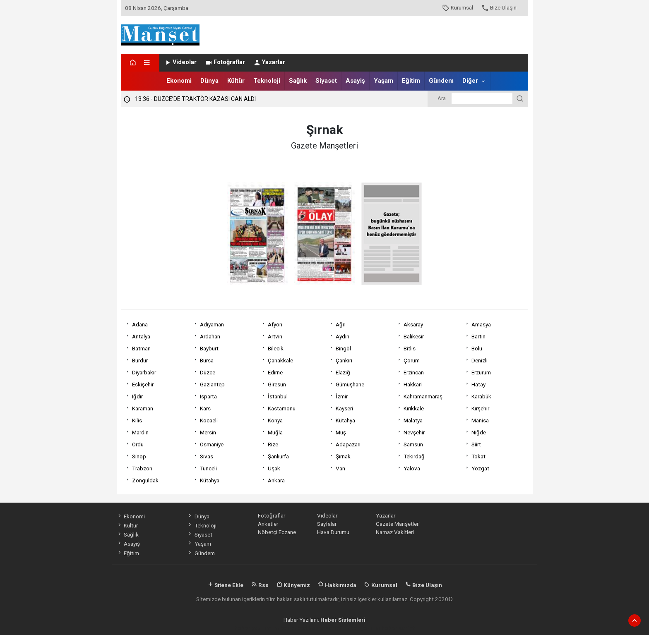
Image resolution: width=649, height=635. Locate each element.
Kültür (236, 80)
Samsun (413, 444)
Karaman (142, 408)
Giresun (277, 384)
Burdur (140, 360)
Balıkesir (414, 336)
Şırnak (343, 456)
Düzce (207, 372)
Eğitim (411, 80)
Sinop (139, 456)
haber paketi (290, 628)
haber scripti (325, 628)
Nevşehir (414, 432)
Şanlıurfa (278, 456)
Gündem (441, 80)
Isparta (208, 396)
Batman (141, 348)
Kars (205, 408)
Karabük (481, 396)
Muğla (275, 432)
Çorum (412, 360)
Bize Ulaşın (499, 7)
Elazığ (343, 372)
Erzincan (414, 372)
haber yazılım (362, 628)
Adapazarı (348, 444)
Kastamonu (282, 408)
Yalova (412, 468)
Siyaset (326, 80)
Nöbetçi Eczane (277, 532)
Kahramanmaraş (423, 396)
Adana (140, 324)
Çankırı (344, 360)
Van (340, 468)
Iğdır (137, 396)
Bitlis (410, 348)
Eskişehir (143, 384)
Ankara (276, 480)
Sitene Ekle (225, 585)
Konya (275, 420)
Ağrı (341, 324)
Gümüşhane (350, 384)
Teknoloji (266, 80)
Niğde (478, 432)
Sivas (206, 456)
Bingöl (343, 348)
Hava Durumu (333, 532)
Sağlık (298, 80)
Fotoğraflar (225, 62)
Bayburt (209, 348)
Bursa (207, 360)
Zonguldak (145, 480)
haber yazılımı (254, 628)
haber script (398, 628)
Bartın (478, 336)
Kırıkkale (414, 408)
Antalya (141, 336)
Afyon (275, 324)
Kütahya (345, 420)
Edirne (275, 372)
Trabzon (142, 468)
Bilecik (276, 348)
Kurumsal (457, 7)
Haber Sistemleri (342, 619)
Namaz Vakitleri (395, 532)
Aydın (342, 336)
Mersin (208, 432)
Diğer (470, 80)
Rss (260, 585)
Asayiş (355, 80)
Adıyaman (212, 324)
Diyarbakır (144, 372)
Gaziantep (212, 384)
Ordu (138, 444)
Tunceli (208, 468)
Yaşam (383, 80)
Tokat (478, 456)
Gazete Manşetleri (398, 523)
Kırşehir (480, 408)
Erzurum (481, 372)
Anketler (268, 523)
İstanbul (278, 396)
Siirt (476, 444)
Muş (341, 432)
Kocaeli (209, 420)
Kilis (137, 420)
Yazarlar (269, 62)
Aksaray (413, 324)
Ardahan (210, 336)
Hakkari (413, 384)
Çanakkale (280, 360)
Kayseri (344, 408)
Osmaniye (212, 444)
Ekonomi (179, 80)
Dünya (209, 80)
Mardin (140, 432)
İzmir (342, 396)
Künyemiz (293, 585)
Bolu (476, 348)
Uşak (274, 468)
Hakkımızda (337, 585)
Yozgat (480, 468)
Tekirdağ (414, 456)
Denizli (479, 360)
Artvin (275, 336)
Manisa (480, 420)
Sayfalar (327, 523)
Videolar (180, 62)
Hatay (478, 384)
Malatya (413, 420)
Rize (273, 444)
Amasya (481, 324)
